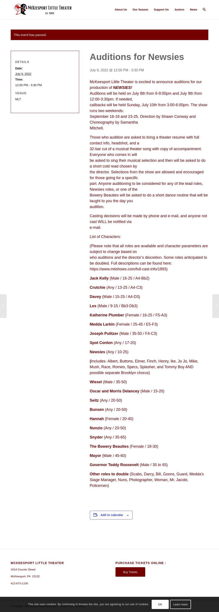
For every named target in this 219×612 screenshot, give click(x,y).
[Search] (204, 9)
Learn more (180, 604)
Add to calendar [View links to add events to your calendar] (112, 515)
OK (160, 604)
